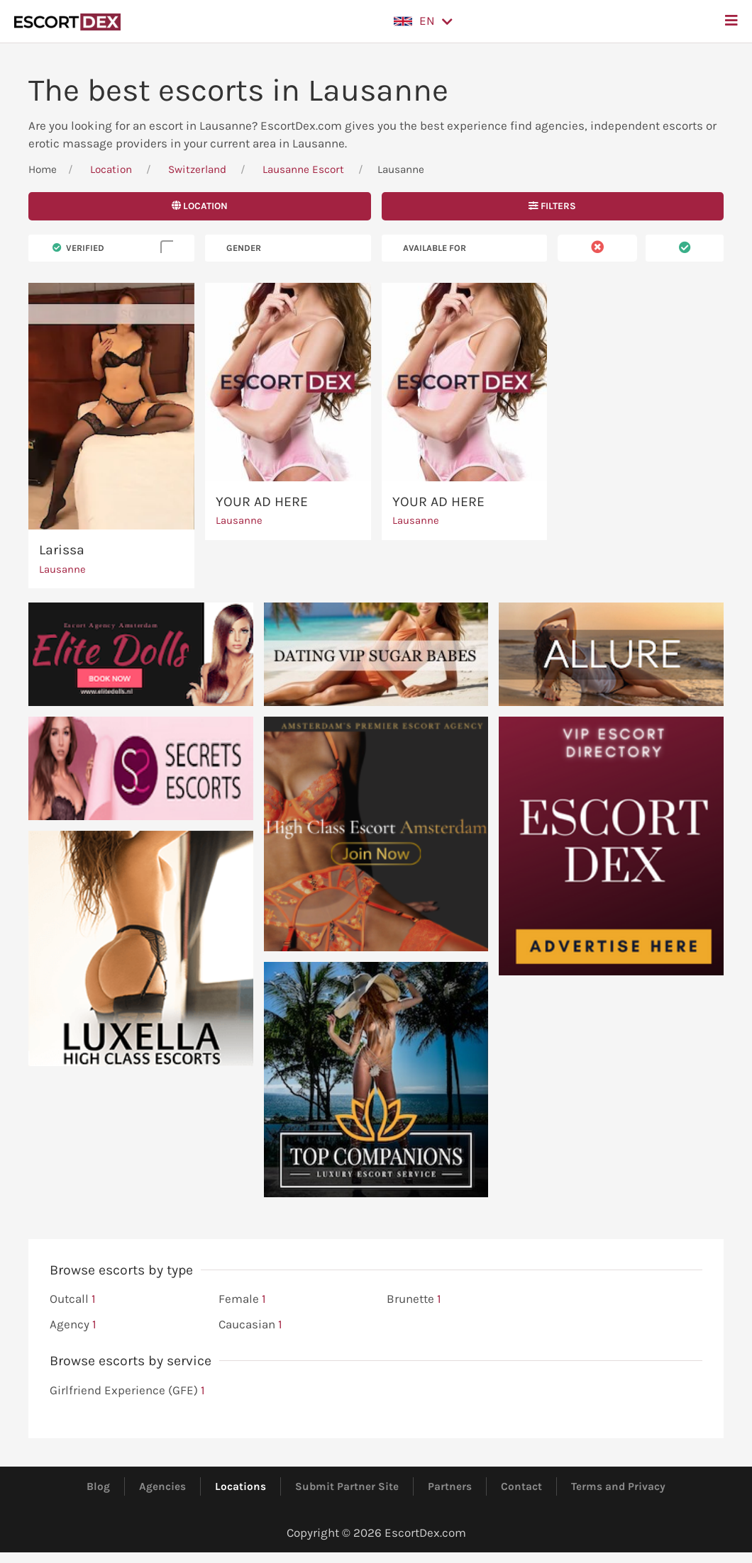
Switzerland (197, 169)
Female (242, 1299)
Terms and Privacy (618, 1486)
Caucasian (250, 1325)
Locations (240, 1486)
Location (111, 169)
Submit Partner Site (347, 1486)
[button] (423, 21)
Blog (98, 1486)
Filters (552, 206)
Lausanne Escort (303, 169)
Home (42, 169)
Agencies (162, 1486)
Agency (73, 1325)
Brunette (414, 1299)
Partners (450, 1486)
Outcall (73, 1299)
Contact (521, 1486)
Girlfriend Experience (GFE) (127, 1391)
